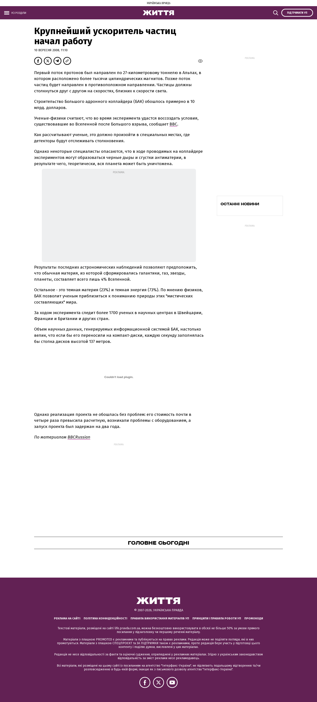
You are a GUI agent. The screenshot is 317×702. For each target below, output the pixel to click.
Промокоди (253, 618)
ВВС (173, 124)
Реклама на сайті (67, 618)
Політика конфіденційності (105, 618)
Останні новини (240, 204)
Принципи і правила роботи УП (216, 618)
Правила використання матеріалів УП (160, 618)
